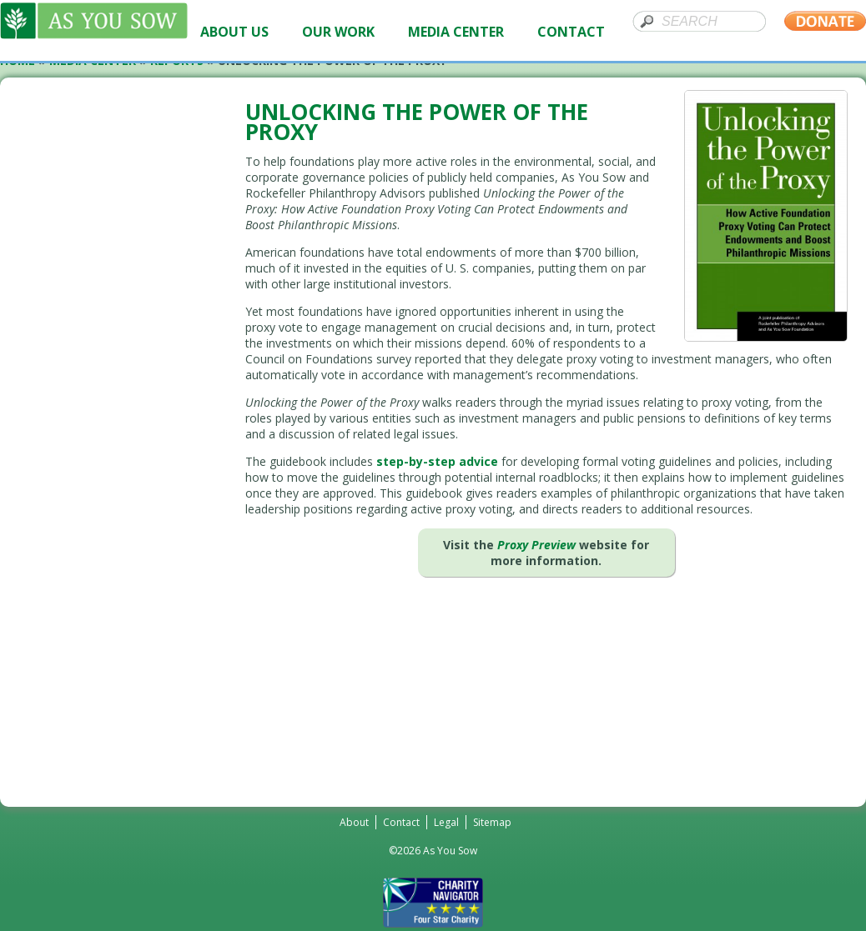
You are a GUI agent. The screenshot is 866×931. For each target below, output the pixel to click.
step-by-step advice (437, 461)
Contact (401, 822)
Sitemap (492, 822)
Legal (446, 822)
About (354, 822)
